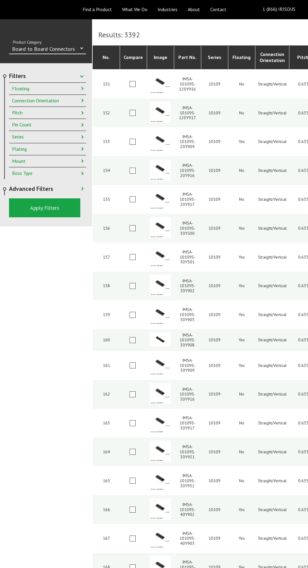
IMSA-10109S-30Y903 (188, 314)
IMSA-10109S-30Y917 (188, 423)
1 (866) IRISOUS (274, 9)
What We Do (134, 9)
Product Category (27, 42)
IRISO (30, 9)
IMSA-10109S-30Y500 (188, 228)
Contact (218, 9)
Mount (19, 161)
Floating (20, 88)
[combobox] (47, 49)
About (194, 9)
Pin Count (22, 125)
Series (18, 137)
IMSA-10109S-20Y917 (188, 199)
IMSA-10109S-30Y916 (188, 394)
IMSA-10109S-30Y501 (188, 257)
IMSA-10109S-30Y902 (188, 286)
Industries (167, 9)
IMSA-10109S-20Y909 (188, 142)
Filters (17, 76)
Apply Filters (44, 207)
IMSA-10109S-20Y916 (188, 170)
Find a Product (97, 9)
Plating (19, 149)
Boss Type (22, 173)
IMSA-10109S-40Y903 (188, 538)
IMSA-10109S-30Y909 (188, 365)
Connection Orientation (35, 101)
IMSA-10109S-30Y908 (188, 340)
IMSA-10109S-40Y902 (188, 509)
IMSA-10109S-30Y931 (188, 452)
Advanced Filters (31, 189)
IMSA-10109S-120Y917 (187, 113)
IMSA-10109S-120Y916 (187, 84)
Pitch (17, 113)
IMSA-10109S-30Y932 (188, 481)
